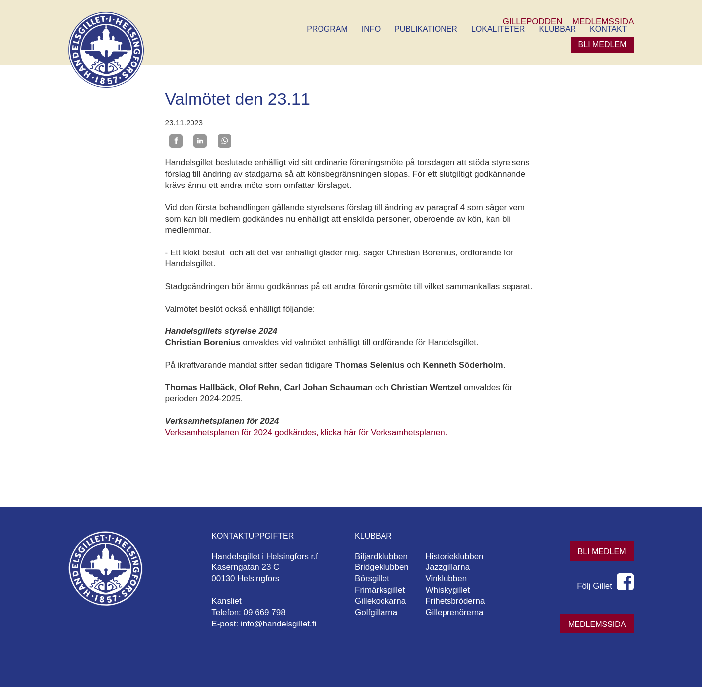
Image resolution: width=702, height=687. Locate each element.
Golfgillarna (376, 612)
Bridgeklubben (382, 567)
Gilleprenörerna (454, 612)
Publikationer (425, 29)
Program (327, 29)
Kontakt (608, 29)
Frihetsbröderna (455, 601)
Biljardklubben (381, 556)
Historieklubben (454, 556)
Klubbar (557, 29)
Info (371, 29)
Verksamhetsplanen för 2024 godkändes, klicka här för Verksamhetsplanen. (306, 432)
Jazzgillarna (447, 567)
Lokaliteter (498, 29)
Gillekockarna (380, 601)
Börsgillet (372, 578)
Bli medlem (602, 44)
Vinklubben (446, 578)
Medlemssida (597, 624)
